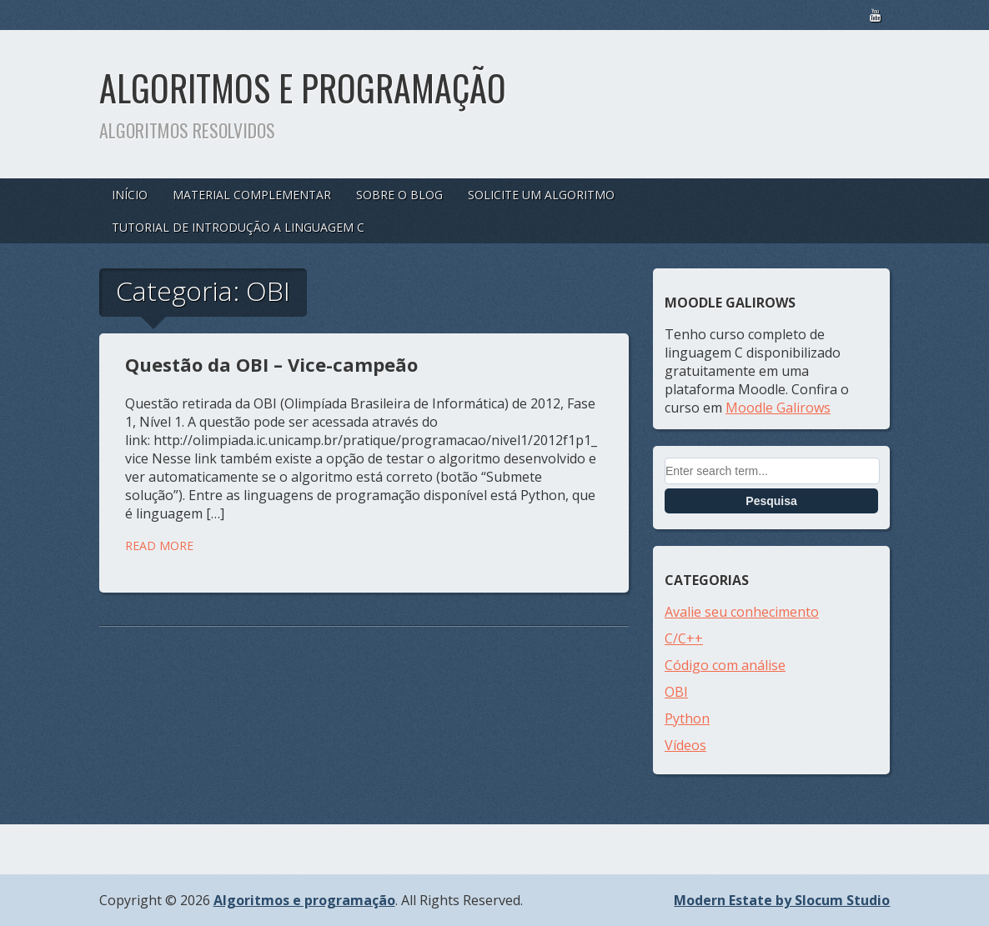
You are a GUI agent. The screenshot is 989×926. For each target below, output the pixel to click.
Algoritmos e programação (302, 87)
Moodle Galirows (778, 407)
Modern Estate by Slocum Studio (782, 900)
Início (130, 195)
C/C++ (684, 638)
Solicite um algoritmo (541, 195)
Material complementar (252, 195)
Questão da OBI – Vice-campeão (271, 364)
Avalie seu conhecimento (742, 612)
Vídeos (685, 745)
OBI (676, 692)
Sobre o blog (399, 195)
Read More (159, 545)
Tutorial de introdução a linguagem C (238, 227)
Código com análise (725, 665)
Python (687, 718)
